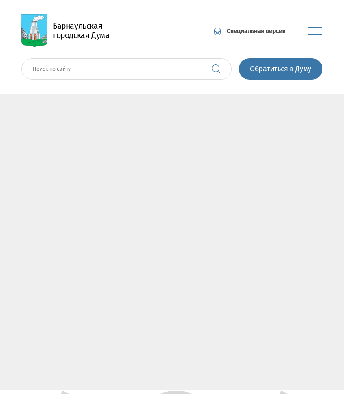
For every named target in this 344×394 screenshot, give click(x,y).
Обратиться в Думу (280, 68)
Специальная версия (256, 31)
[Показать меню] (315, 31)
